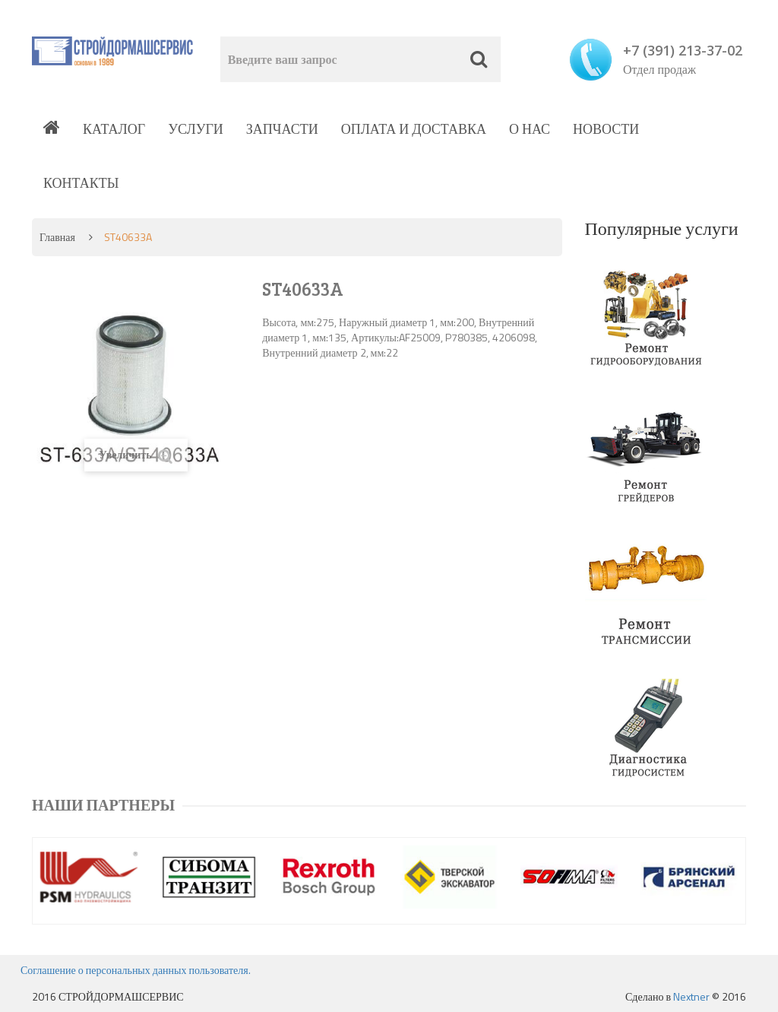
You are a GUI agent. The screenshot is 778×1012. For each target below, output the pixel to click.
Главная (57, 237)
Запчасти (282, 129)
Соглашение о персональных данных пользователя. (136, 970)
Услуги (195, 129)
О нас (529, 129)
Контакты (81, 183)
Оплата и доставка (413, 129)
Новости (606, 129)
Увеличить (136, 455)
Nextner (691, 996)
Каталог (114, 129)
